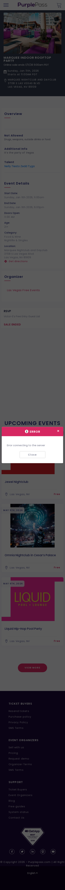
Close (32, 454)
